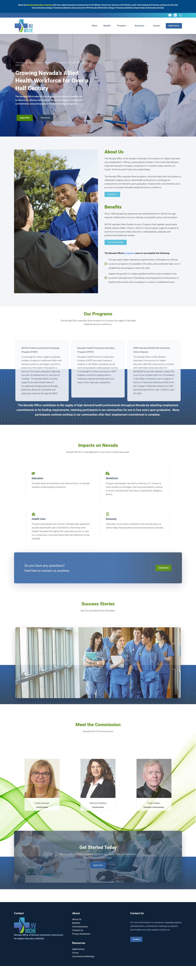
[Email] (169, 15)
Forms (75, 952)
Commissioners (80, 926)
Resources (141, 25)
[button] (98, 726)
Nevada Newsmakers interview (39, 5)
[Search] (180, 15)
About (94, 25)
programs (130, 253)
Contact (156, 25)
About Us (76, 919)
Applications (173, 25)
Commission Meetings (83, 956)
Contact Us (77, 930)
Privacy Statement (81, 934)
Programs (123, 25)
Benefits (107, 25)
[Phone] (175, 15)
